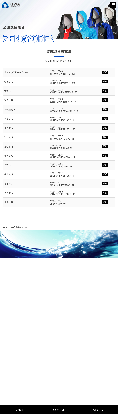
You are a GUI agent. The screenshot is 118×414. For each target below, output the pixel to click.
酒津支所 (8, 128)
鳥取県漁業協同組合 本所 (16, 72)
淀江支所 (8, 193)
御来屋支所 (9, 183)
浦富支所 (8, 100)
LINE (98, 409)
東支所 (7, 91)
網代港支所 (9, 109)
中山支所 (8, 174)
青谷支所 (8, 155)
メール (59, 409)
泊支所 (7, 165)
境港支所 (8, 202)
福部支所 (8, 118)
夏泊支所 (8, 146)
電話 (20, 409)
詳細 (105, 72)
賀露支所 (8, 81)
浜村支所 (8, 137)
